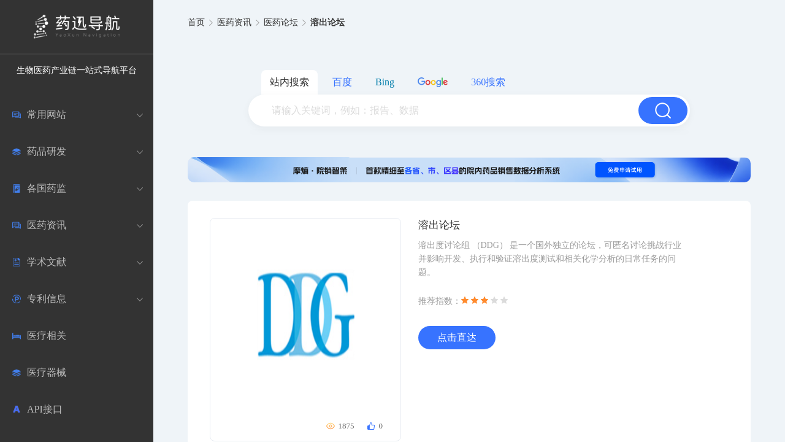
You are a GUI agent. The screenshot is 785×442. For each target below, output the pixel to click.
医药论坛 (281, 22)
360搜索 (488, 82)
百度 (342, 82)
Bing (384, 82)
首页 (196, 22)
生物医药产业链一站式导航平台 (77, 70)
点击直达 (457, 337)
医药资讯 (234, 22)
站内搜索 (289, 82)
